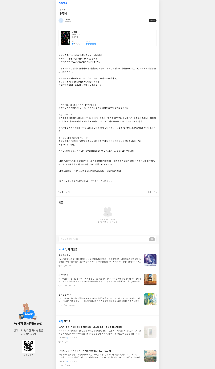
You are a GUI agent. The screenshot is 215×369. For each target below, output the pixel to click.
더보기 (155, 3)
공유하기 (155, 192)
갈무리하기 (149, 192)
